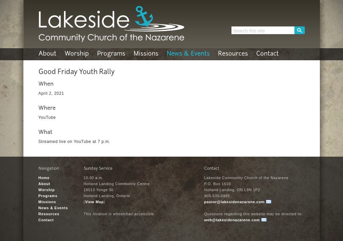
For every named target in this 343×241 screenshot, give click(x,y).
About (47, 54)
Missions (146, 54)
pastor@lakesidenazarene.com (234, 202)
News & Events (188, 54)
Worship (77, 54)
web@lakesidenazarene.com (232, 220)
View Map (94, 202)
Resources (233, 54)
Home (44, 178)
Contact (267, 54)
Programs (111, 54)
